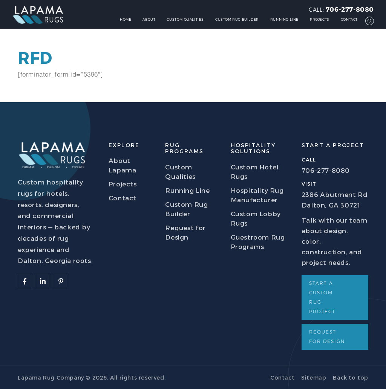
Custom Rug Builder (237, 19)
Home (125, 19)
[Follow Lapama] (25, 281)
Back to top (350, 377)
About (148, 19)
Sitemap (313, 377)
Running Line (284, 19)
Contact (349, 19)
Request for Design (327, 336)
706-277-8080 (350, 9)
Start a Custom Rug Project (322, 297)
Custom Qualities (185, 19)
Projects (319, 19)
